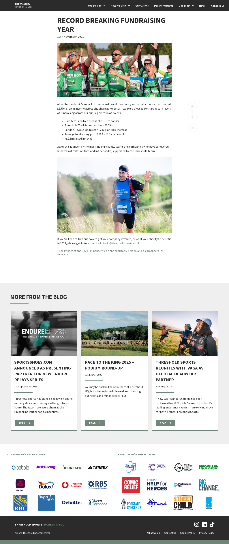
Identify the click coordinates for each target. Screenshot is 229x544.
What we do (153, 532)
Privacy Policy (206, 532)
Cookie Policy (187, 532)
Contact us (170, 532)
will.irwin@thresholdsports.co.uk (119, 243)
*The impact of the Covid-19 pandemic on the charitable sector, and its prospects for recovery (110, 252)
